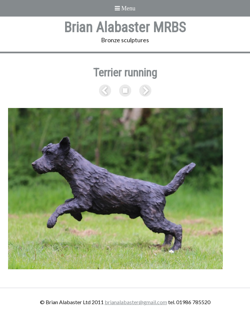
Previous (106, 90)
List (125, 90)
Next (144, 90)
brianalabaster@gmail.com (136, 302)
